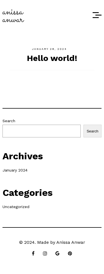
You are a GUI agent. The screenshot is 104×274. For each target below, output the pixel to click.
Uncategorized (15, 206)
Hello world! (52, 58)
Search (8, 121)
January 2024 (14, 170)
